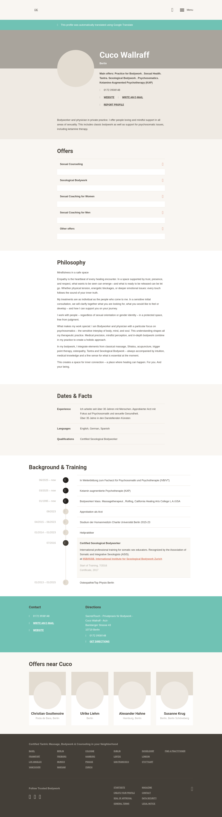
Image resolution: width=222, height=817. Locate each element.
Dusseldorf (148, 751)
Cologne (89, 751)
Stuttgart (147, 762)
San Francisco (121, 762)
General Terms (121, 804)
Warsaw (61, 767)
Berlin (60, 751)
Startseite (119, 787)
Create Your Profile (124, 793)
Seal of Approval (123, 798)
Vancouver (34, 767)
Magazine (147, 787)
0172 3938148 (112, 89)
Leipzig (117, 756)
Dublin (117, 751)
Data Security (149, 798)
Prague (89, 762)
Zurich (88, 767)
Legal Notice (148, 804)
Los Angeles (35, 762)
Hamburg (90, 756)
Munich (61, 762)
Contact (146, 793)
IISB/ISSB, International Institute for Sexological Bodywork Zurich (122, 558)
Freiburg (61, 756)
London (146, 756)
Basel (32, 751)
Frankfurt (34, 756)
